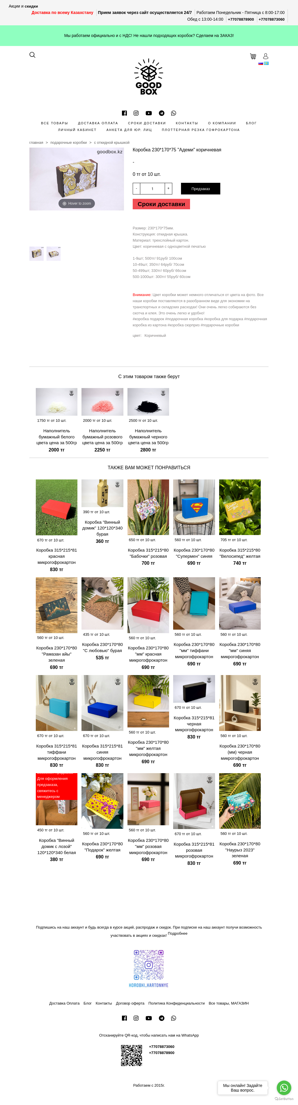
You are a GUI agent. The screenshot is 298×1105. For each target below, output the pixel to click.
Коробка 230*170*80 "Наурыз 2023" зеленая (239, 851)
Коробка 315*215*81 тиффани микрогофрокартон (56, 753)
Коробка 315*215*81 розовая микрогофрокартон (194, 851)
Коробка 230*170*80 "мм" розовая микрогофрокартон (148, 848)
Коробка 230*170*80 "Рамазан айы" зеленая (56, 656)
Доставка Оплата (98, 123)
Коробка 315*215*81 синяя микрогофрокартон (102, 753)
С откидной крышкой (112, 142)
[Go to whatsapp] (284, 1088)
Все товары (54, 123)
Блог (251, 123)
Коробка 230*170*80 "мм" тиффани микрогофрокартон (194, 652)
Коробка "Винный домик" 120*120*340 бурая (102, 530)
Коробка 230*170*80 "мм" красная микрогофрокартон (148, 656)
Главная (36, 142)
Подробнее (177, 935)
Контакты (187, 123)
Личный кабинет (77, 130)
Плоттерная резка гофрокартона (201, 130)
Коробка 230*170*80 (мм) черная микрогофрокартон (239, 753)
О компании (222, 123)
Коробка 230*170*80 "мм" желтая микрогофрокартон (148, 750)
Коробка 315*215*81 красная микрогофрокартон (56, 558)
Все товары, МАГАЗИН (229, 1005)
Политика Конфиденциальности (176, 1005)
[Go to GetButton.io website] (284, 1099)
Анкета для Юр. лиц (129, 130)
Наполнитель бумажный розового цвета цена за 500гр (102, 438)
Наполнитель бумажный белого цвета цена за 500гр (56, 438)
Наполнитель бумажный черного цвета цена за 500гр (148, 438)
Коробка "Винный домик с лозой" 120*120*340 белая (56, 848)
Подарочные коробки (68, 142)
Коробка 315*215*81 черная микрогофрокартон (194, 725)
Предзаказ (200, 189)
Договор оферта (130, 1005)
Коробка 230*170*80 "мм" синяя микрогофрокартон (239, 652)
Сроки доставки (147, 123)
